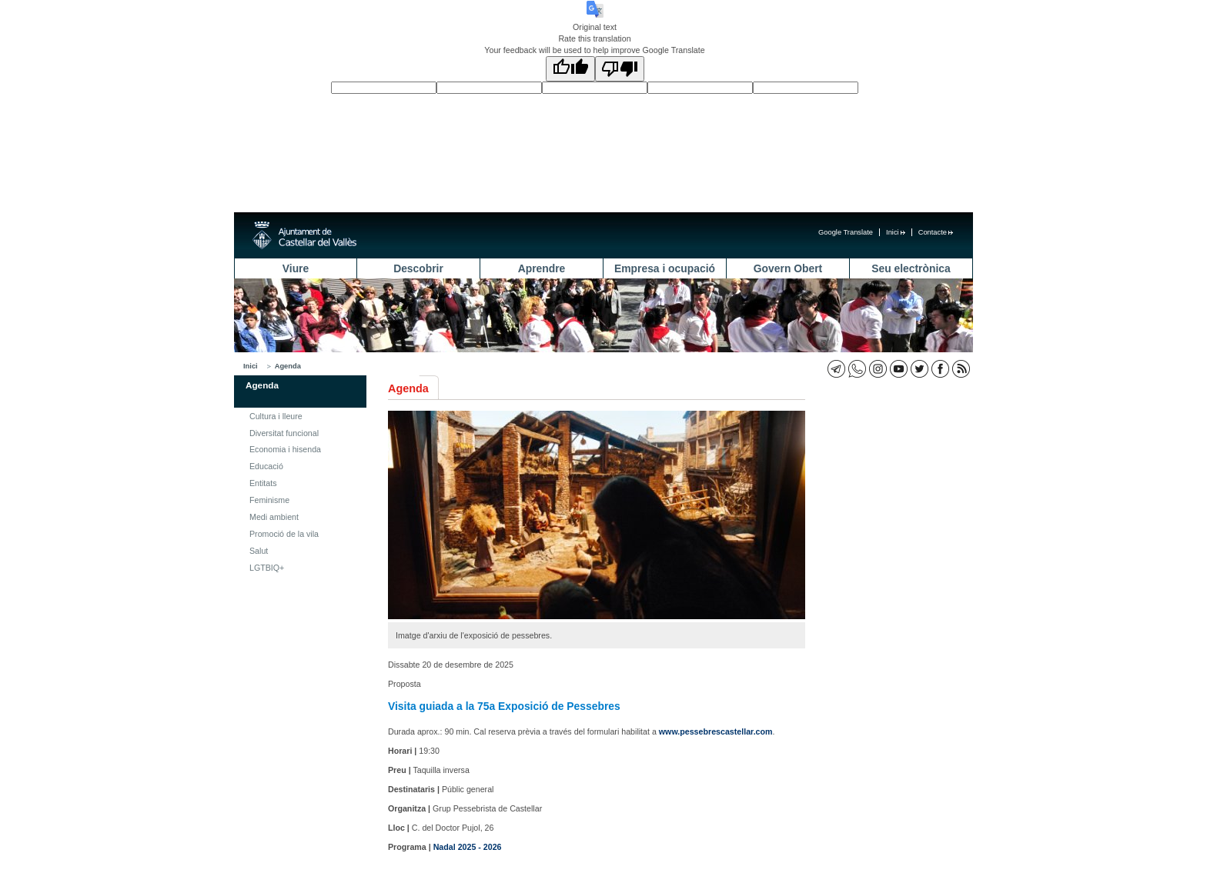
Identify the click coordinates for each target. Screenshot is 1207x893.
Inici (895, 232)
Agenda (288, 366)
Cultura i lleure (276, 416)
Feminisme (269, 500)
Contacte (935, 232)
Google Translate (845, 232)
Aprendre (542, 268)
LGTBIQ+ (266, 567)
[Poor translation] (619, 69)
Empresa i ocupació (664, 268)
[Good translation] (570, 69)
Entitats (263, 483)
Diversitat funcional (284, 433)
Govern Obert (788, 268)
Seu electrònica (910, 268)
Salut (258, 550)
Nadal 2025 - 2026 (467, 846)
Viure (296, 268)
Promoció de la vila (284, 533)
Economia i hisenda (285, 449)
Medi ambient (274, 516)
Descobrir (418, 268)
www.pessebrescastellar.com (716, 731)
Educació (266, 466)
